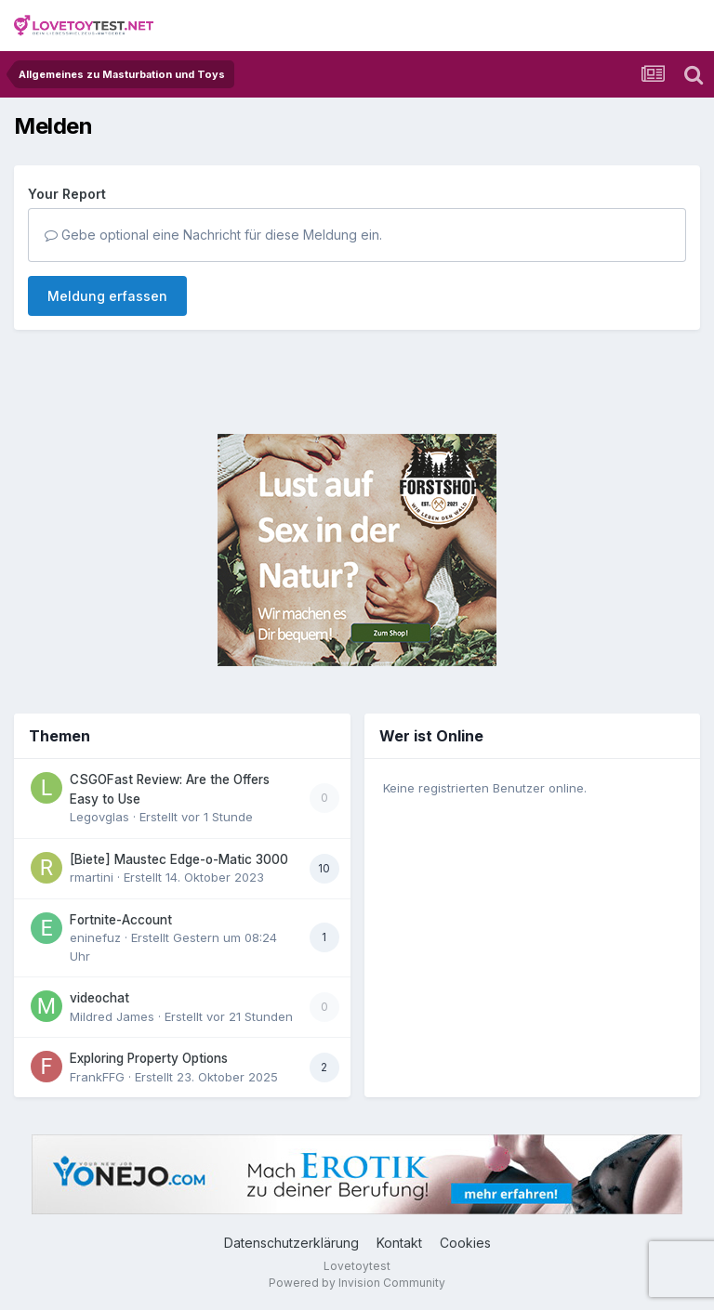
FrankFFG (97, 1076)
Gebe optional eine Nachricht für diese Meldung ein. (213, 234)
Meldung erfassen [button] (107, 296)
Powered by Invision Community (357, 1283)
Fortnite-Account (121, 919)
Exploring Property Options (149, 1058)
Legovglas (99, 816)
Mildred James (112, 1016)
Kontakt (399, 1243)
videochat (99, 997)
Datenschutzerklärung (291, 1243)
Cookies (465, 1243)
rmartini (91, 877)
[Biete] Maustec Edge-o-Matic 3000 (179, 859)
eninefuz (95, 937)
